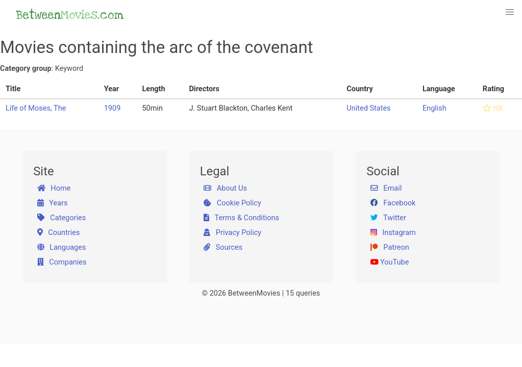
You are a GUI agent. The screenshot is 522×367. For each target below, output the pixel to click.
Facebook (393, 203)
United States (368, 108)
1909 (112, 108)
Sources (223, 247)
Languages (61, 247)
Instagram (393, 232)
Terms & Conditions (241, 218)
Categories (61, 218)
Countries (58, 232)
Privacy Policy (232, 232)
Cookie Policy (232, 203)
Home (54, 188)
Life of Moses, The (36, 108)
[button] (510, 12)
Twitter (388, 218)
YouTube (389, 262)
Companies (62, 262)
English (434, 108)
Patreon (389, 247)
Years (52, 203)
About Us (225, 188)
